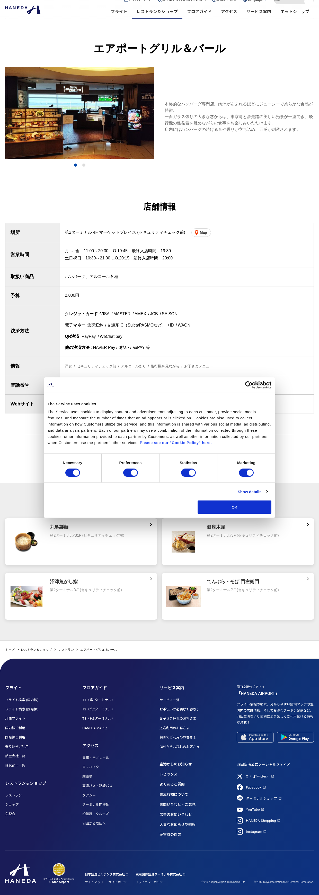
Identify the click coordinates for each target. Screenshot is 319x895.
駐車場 (87, 777)
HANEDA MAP (93, 728)
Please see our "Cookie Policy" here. (176, 442)
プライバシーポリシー (150, 882)
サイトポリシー (119, 882)
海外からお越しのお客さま (180, 747)
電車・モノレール (95, 758)
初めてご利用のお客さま (178, 737)
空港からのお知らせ (176, 764)
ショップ (12, 805)
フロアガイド (199, 20)
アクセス (229, 20)
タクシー (89, 795)
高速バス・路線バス (97, 786)
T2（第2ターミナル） (98, 709)
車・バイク (90, 767)
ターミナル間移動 (95, 805)
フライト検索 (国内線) (21, 700)
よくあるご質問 (172, 784)
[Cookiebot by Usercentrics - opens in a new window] (248, 385)
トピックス (169, 774)
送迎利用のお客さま (175, 728)
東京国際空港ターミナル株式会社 (159, 874)
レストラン (13, 795)
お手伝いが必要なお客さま (180, 709)
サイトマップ (94, 882)
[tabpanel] (79, 113)
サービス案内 (258, 20)
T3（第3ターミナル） (98, 718)
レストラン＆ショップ (157, 20)
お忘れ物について (174, 794)
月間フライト (15, 718)
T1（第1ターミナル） (98, 700)
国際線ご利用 (15, 737)
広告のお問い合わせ (176, 814)
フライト (119, 20)
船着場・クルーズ (95, 814)
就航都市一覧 (15, 765)
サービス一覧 (170, 700)
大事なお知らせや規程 (178, 824)
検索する (309, 8)
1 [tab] (76, 165)
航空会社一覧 (15, 756)
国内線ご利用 (15, 728)
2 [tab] (84, 165)
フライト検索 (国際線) (21, 709)
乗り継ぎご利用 (17, 747)
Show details (250, 491)
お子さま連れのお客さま (178, 718)
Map (203, 232)
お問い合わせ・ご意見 (178, 804)
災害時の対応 (170, 835)
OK (234, 507)
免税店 (10, 814)
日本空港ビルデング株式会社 (105, 874)
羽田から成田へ (94, 823)
